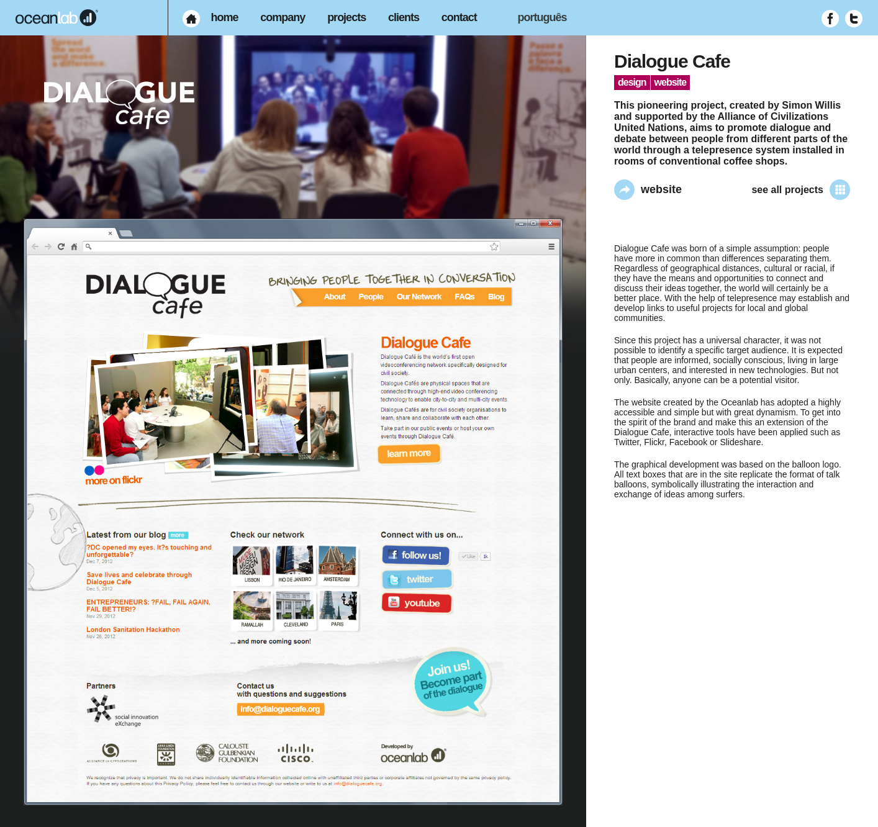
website (648, 189)
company (282, 17)
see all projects (800, 189)
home (224, 17)
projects (346, 17)
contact (459, 17)
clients (403, 17)
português (542, 17)
